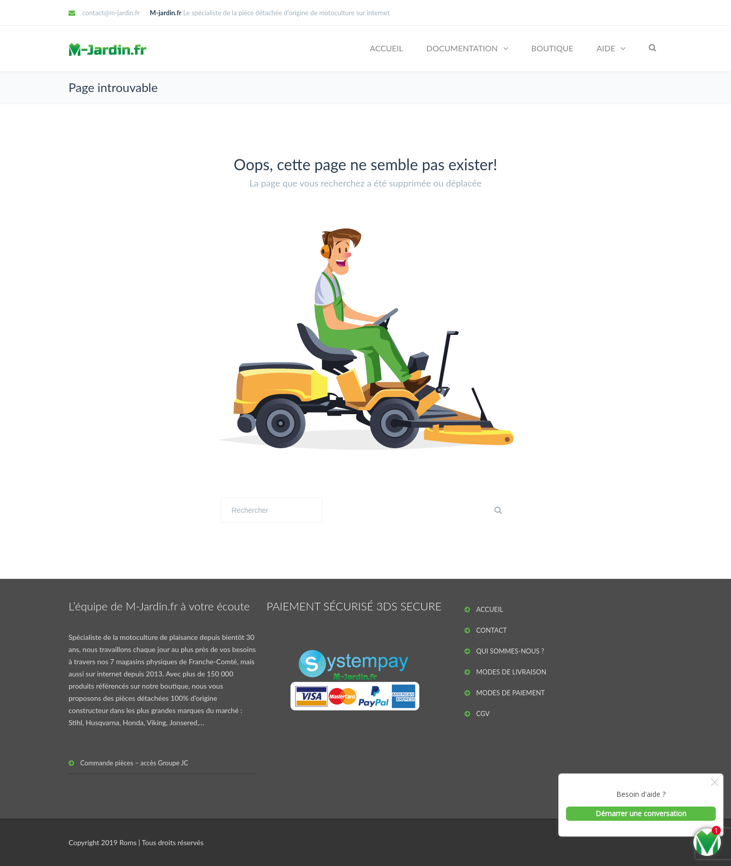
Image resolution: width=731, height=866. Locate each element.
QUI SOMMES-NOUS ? (510, 651)
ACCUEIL (386, 48)
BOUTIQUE (552, 48)
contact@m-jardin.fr (111, 13)
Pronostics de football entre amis (116, 784)
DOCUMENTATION (462, 48)
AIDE (605, 48)
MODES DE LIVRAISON (511, 672)
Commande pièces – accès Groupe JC (134, 763)
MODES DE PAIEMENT (510, 693)
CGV (483, 713)
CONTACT (491, 630)
